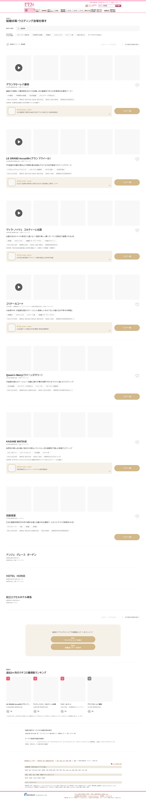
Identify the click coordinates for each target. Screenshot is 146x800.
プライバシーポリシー (93, 795)
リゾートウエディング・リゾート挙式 (50, 785)
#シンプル (39, 386)
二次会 (89, 785)
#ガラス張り (49, 169)
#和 (21, 527)
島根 (75, 760)
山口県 (34, 777)
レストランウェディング (43, 742)
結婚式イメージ (17, 44)
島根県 (43, 777)
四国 (80, 770)
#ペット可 (46, 453)
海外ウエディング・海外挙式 (67, 785)
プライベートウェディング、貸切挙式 (85, 742)
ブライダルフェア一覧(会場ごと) (48, 733)
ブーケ (114, 785)
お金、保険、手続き (81, 787)
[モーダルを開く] (78, 28)
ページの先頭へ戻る (117, 763)
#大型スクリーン (50, 241)
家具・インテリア (71, 787)
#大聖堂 (10, 95)
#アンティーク (12, 527)
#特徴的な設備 (21, 95)
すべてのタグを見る (94, 35)
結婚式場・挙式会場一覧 (31, 733)
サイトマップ (109, 795)
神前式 (27, 744)
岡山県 (26, 777)
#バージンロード (25, 453)
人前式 (98, 742)
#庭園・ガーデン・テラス (33, 241)
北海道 (26, 770)
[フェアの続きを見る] (109, 114)
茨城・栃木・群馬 (36, 770)
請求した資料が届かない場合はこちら (99, 794)
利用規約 (102, 795)
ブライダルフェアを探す (73, 639)
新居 (88, 787)
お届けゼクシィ (37, 785)
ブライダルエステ (29, 787)
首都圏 (43, 770)
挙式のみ (32, 744)
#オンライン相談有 (36, 169)
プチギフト (51, 787)
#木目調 (37, 453)
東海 (57, 770)
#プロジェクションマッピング (16, 169)
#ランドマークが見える (47, 95)
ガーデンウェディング (69, 742)
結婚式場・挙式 (28, 785)
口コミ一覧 (73, 733)
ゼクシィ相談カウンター (80, 785)
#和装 (27, 527)
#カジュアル (18, 241)
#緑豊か (10, 315)
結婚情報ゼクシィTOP (29, 760)
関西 (61, 770)
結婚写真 (36, 787)
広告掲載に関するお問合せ (81, 795)
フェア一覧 (127, 111)
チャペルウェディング (56, 742)
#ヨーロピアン (12, 453)
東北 (30, 770)
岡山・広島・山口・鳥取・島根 (64, 760)
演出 (65, 787)
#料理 (9, 241)
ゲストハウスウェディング (108, 742)
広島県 (30, 777)
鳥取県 (39, 777)
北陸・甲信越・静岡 (50, 770)
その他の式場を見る (132, 44)
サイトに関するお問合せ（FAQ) (82, 794)
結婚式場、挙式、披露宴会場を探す (45, 760)
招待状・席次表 (59, 787)
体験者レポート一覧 (63, 733)
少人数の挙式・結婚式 (42, 744)
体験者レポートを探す (73, 647)
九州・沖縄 (84, 770)
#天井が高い (61, 169)
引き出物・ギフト (44, 787)
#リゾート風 (31, 315)
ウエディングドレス (107, 785)
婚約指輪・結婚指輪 (96, 785)
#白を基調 (32, 95)
